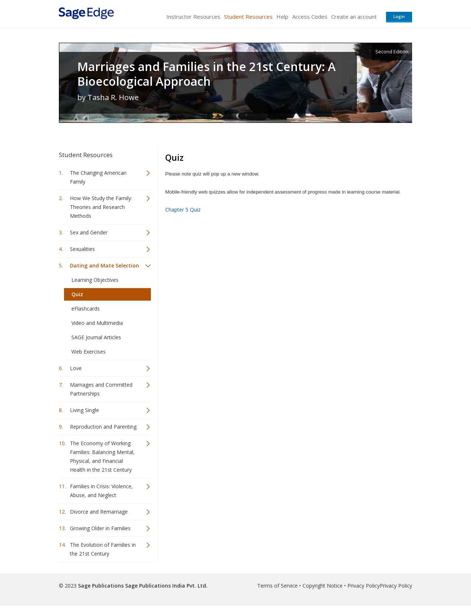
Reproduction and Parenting (103, 426)
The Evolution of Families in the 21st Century (103, 549)
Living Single (84, 410)
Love (76, 368)
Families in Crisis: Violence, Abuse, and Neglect (101, 491)
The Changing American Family (98, 177)
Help (282, 16)
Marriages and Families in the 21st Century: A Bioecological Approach (206, 74)
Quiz (77, 294)
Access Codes (309, 16)
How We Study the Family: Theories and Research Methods (101, 207)
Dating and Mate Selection (104, 265)
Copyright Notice (322, 585)
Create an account (354, 16)
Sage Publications (101, 585)
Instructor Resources (193, 16)
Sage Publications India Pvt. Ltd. (166, 585)
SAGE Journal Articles (96, 337)
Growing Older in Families (100, 528)
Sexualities (82, 248)
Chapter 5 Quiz (183, 209)
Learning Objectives (94, 279)
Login (399, 16)
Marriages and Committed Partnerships (101, 389)
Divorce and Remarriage (99, 511)
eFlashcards (85, 308)
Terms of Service (277, 585)
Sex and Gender (88, 232)
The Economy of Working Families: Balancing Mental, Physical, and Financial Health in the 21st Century (102, 456)
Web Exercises (88, 351)
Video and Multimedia (97, 322)
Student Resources (248, 16)
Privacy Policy (363, 585)
